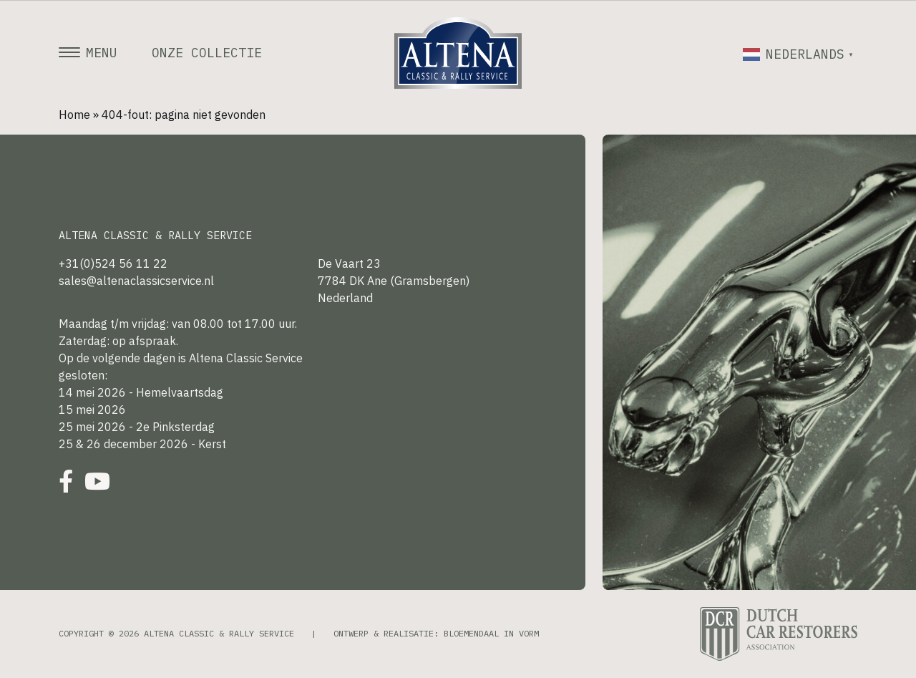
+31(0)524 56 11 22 (113, 263)
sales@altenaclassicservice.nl (136, 280)
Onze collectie (207, 53)
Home (74, 114)
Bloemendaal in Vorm (491, 633)
